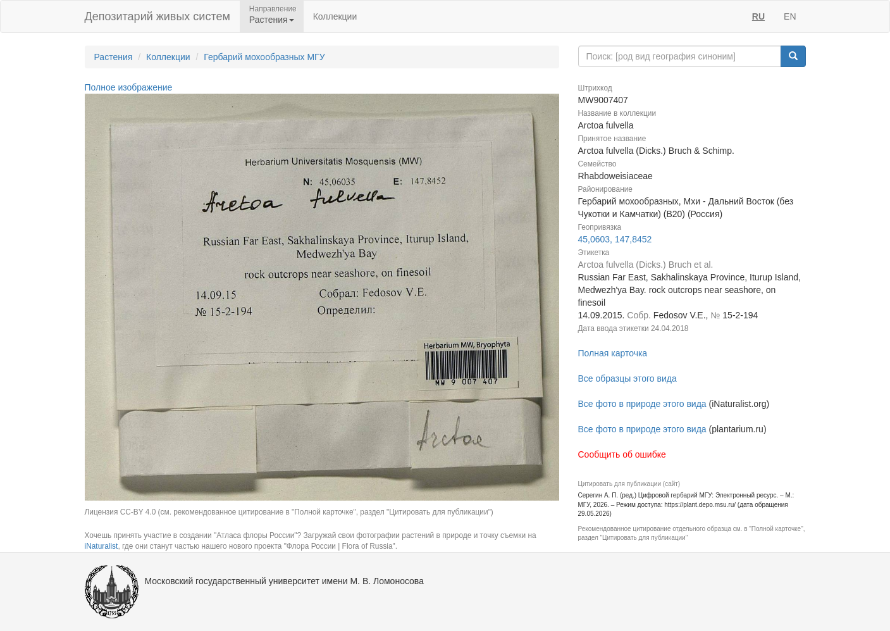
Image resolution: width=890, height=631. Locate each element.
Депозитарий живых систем (157, 16)
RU (758, 16)
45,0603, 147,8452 (615, 239)
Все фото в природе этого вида (642, 404)
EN (790, 16)
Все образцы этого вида (627, 378)
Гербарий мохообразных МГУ (264, 57)
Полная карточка (613, 353)
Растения (113, 57)
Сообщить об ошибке (622, 454)
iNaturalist (101, 546)
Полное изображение (129, 87)
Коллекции (335, 16)
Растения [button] (271, 20)
